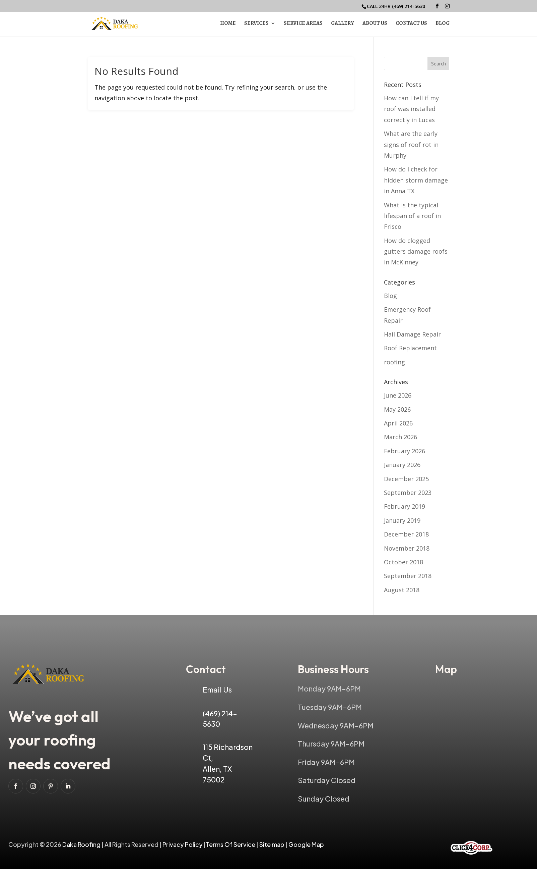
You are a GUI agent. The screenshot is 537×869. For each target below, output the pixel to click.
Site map (271, 844)
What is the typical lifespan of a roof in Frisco (412, 216)
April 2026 (398, 423)
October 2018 (403, 562)
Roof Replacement (410, 348)
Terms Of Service (231, 844)
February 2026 (404, 451)
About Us (374, 24)
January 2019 (402, 520)
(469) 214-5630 (408, 6)
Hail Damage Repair (412, 334)
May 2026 (397, 409)
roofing (394, 362)
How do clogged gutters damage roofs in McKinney (416, 251)
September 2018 (407, 576)
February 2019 (404, 506)
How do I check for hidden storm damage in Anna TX (416, 180)
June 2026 (397, 395)
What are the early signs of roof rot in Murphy (411, 144)
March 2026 (400, 437)
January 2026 (402, 465)
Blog (442, 24)
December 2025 (406, 479)
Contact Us (411, 24)
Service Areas (303, 24)
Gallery (342, 24)
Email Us (217, 689)
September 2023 (407, 493)
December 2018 (406, 534)
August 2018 (401, 590)
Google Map (306, 844)
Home (228, 24)
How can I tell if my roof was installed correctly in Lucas (411, 109)
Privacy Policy (182, 844)
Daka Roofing (82, 844)
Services (256, 24)
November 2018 (406, 548)
